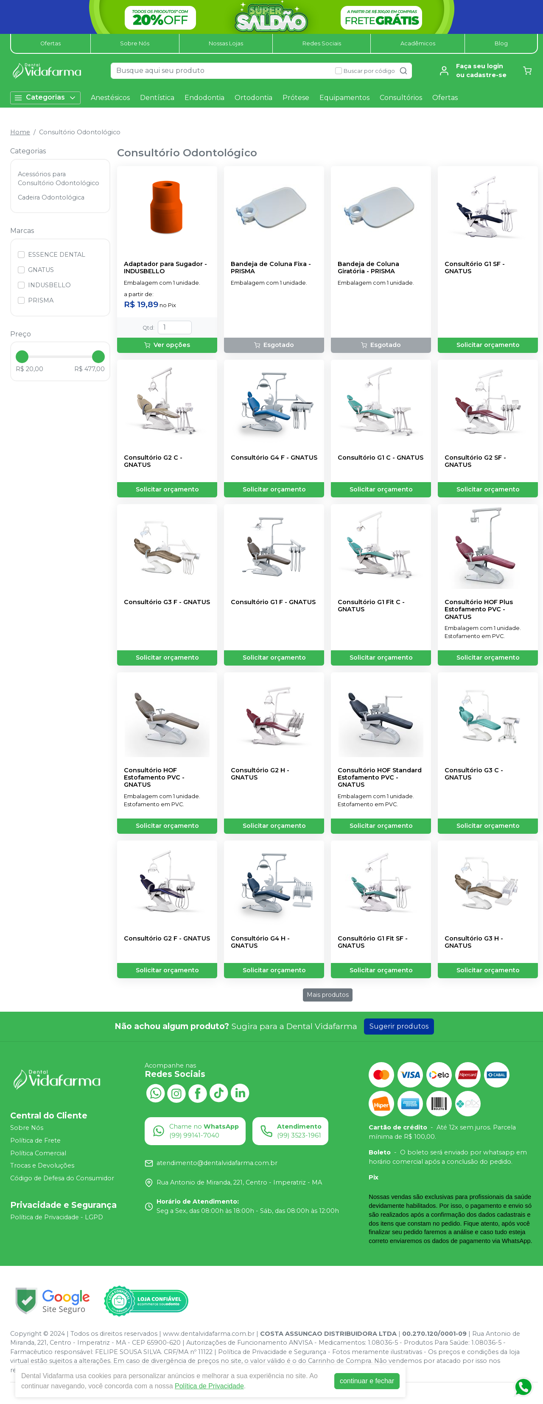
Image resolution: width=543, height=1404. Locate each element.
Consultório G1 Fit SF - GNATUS (373, 942)
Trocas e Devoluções (42, 1165)
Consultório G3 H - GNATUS (474, 942)
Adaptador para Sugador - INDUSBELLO (165, 268)
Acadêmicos (417, 43)
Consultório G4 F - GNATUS (274, 457)
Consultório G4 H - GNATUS (260, 942)
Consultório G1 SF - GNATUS (475, 268)
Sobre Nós (134, 43)
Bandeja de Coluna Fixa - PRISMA (271, 268)
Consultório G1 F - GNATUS (273, 602)
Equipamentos (344, 98)
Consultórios (401, 98)
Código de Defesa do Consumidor (62, 1178)
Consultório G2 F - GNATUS (167, 938)
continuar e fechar (367, 1381)
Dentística (157, 98)
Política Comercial (38, 1153)
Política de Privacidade (209, 1386)
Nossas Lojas (226, 43)
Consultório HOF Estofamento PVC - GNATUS (154, 778)
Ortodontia (253, 98)
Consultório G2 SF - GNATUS (475, 461)
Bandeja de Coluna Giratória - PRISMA (368, 268)
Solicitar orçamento (488, 345)
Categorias (45, 97)
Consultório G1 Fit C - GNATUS (371, 606)
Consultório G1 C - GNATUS (380, 457)
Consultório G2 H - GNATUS (260, 774)
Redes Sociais (321, 43)
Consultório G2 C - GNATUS (153, 461)
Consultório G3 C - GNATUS (474, 774)
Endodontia (204, 98)
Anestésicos (110, 98)
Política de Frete (35, 1140)
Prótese (296, 98)
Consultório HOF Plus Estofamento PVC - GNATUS (479, 610)
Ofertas (50, 43)
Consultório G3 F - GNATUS (167, 602)
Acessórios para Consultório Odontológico (58, 178)
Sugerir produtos (398, 1026)
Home (20, 132)
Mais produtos (328, 995)
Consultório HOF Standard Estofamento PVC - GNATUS (380, 778)
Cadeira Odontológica (51, 197)
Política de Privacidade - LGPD (56, 1217)
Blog (501, 43)
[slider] (22, 356)
